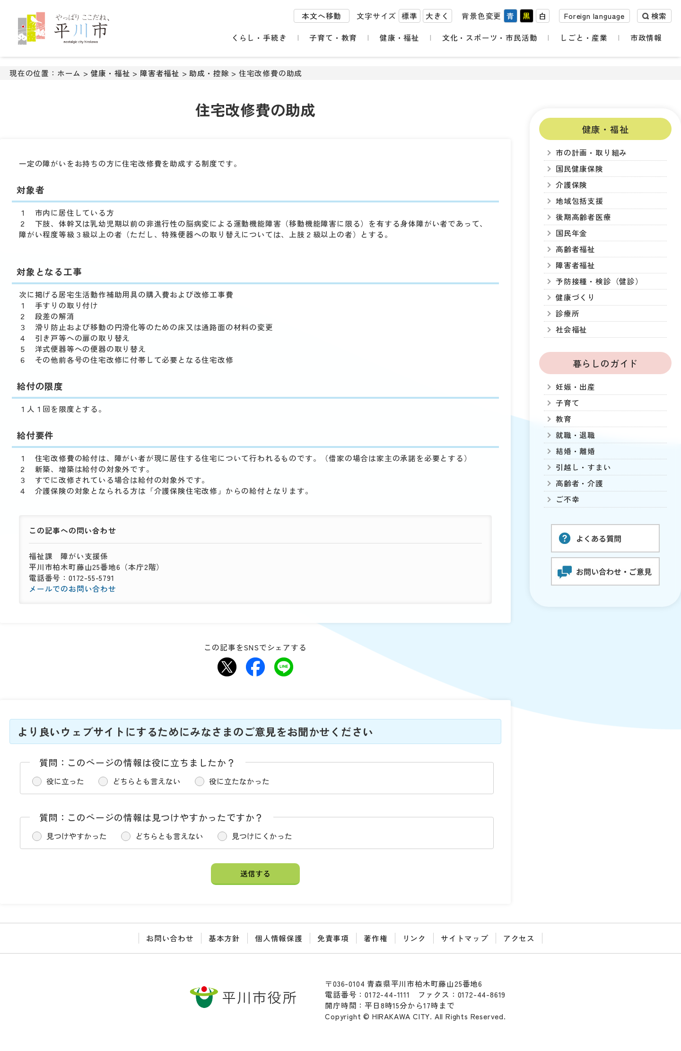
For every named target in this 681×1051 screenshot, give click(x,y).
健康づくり (575, 297)
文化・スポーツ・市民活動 (495, 37)
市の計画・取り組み (591, 152)
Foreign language (594, 18)
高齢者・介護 (579, 483)
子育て (567, 402)
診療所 (567, 313)
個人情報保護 (279, 938)
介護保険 (571, 184)
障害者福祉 (160, 73)
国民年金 (571, 233)
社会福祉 (571, 329)
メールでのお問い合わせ (72, 588)
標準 (410, 18)
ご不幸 (567, 499)
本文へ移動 (321, 18)
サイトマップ (465, 938)
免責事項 (333, 938)
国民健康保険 (579, 168)
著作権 (375, 938)
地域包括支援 (579, 200)
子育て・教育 (342, 37)
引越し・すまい (583, 467)
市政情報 (649, 37)
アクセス (519, 938)
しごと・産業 (591, 37)
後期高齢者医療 (583, 216)
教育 (564, 418)
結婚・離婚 (575, 451)
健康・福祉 (404, 37)
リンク (414, 938)
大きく (437, 18)
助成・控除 (209, 73)
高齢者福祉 (575, 249)
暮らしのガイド (605, 363)
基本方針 (224, 938)
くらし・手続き (270, 37)
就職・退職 (575, 434)
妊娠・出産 (575, 386)
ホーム (69, 73)
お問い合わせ (170, 938)
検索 (658, 18)
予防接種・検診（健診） (599, 281)
